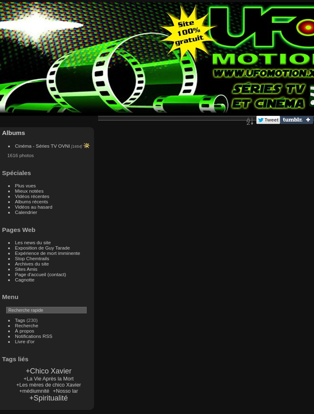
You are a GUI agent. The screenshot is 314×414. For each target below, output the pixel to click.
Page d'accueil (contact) (40, 274)
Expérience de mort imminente (48, 253)
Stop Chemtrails (32, 258)
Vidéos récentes (32, 196)
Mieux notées (29, 191)
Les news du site (33, 242)
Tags (20, 320)
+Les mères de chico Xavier (48, 385)
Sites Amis (26, 269)
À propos (24, 330)
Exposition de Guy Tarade (42, 247)
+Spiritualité (48, 398)
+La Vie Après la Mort (49, 379)
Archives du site (32, 263)
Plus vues (25, 185)
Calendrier (26, 212)
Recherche (26, 325)
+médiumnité (34, 391)
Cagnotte (25, 279)
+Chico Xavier (49, 371)
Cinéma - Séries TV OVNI (42, 145)
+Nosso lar (65, 391)
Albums (13, 132)
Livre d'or (25, 341)
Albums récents (31, 201)
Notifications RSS (34, 336)
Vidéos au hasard (33, 206)
